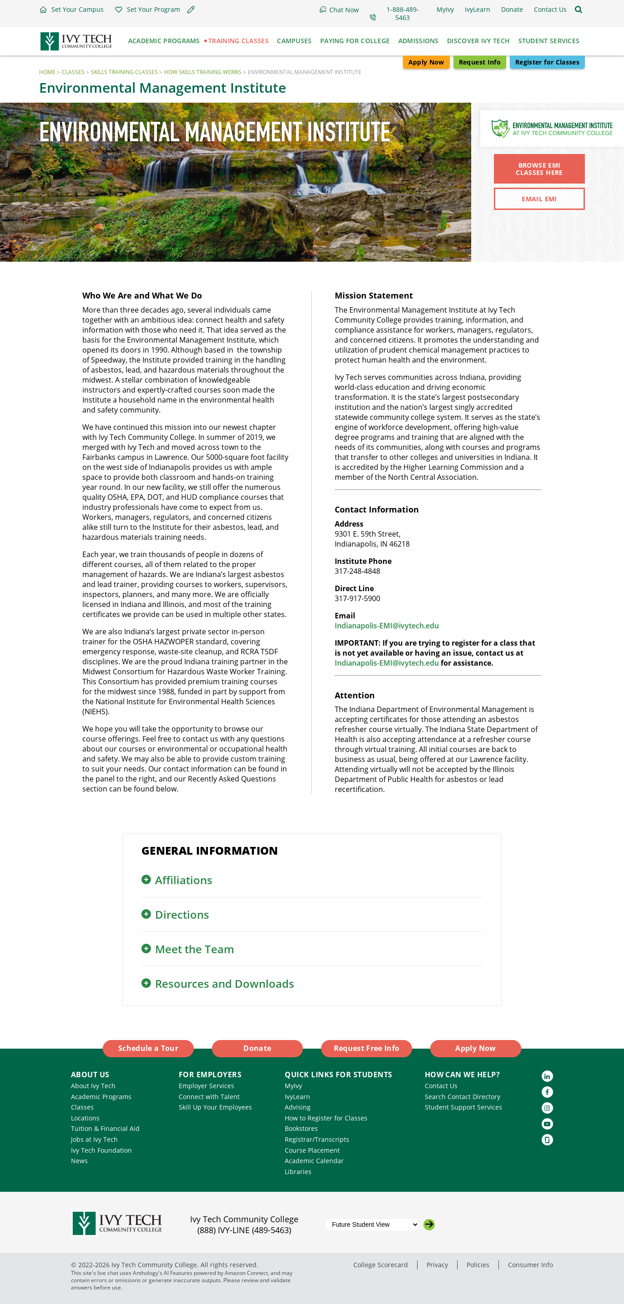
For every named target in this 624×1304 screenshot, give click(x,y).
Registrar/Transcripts (317, 1139)
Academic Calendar (314, 1160)
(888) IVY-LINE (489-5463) (244, 1229)
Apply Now (426, 62)
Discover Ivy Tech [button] (478, 40)
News (79, 1160)
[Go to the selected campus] (429, 1224)
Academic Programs (101, 1096)
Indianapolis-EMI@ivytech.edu (387, 626)
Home (47, 72)
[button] (71, 9)
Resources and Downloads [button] (224, 983)
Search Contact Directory (462, 1096)
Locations (85, 1118)
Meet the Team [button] (194, 948)
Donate (257, 1048)
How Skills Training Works (203, 72)
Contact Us (441, 1085)
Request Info (480, 62)
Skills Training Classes (124, 72)
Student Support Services (463, 1107)
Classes (73, 72)
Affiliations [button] (183, 879)
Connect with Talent (209, 1096)
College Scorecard (380, 1264)
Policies (478, 1264)
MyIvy (293, 1085)
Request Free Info (367, 1048)
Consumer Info (530, 1264)
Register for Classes (547, 62)
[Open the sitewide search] (578, 9)
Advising (298, 1107)
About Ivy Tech (93, 1085)
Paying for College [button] (355, 40)
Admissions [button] (418, 40)
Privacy (437, 1264)
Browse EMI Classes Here (539, 168)
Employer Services (206, 1085)
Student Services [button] (549, 40)
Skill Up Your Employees (215, 1107)
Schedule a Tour (148, 1048)
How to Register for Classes (326, 1118)
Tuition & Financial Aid (105, 1128)
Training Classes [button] (238, 40)
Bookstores (301, 1128)
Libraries (298, 1171)
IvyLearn (297, 1096)
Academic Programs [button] (164, 40)
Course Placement (312, 1150)
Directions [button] (182, 914)
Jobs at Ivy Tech (94, 1139)
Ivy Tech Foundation (101, 1150)
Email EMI (539, 198)
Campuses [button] (294, 40)
